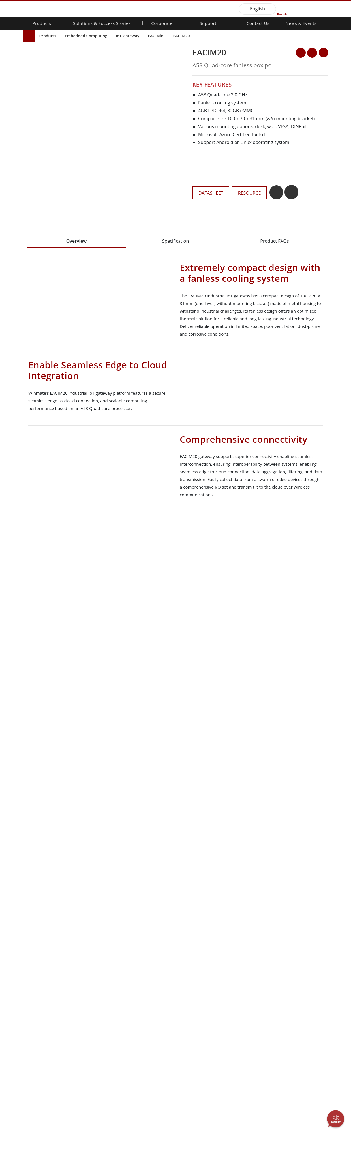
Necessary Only (202, 1130)
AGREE (325, 1129)
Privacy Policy (141, 1130)
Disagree (247, 1136)
